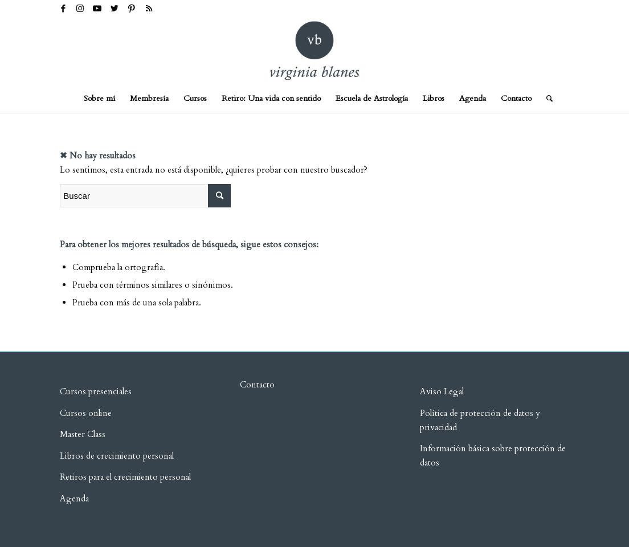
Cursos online (86, 413)
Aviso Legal (442, 391)
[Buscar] (546, 98)
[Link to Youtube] (97, 8)
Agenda (74, 498)
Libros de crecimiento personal (117, 456)
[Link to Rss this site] (148, 8)
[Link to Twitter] (114, 8)
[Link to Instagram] (80, 8)
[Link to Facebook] (63, 8)
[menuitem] (99, 98)
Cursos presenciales (96, 391)
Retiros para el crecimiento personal (126, 477)
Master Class (82, 434)
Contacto (257, 384)
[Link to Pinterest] (131, 8)
